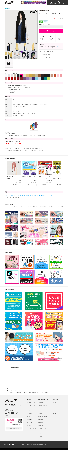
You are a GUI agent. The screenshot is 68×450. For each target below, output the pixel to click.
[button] (4, 173)
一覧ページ (58, 46)
